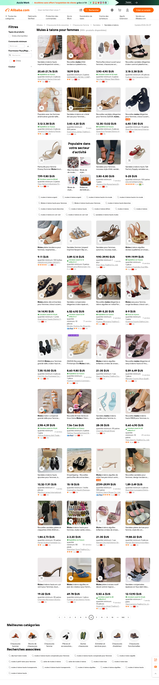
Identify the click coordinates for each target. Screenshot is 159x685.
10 (112, 617)
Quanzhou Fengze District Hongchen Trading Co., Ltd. (108, 131)
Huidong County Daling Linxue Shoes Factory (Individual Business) (137, 321)
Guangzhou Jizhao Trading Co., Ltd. (79, 132)
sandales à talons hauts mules (105, 215)
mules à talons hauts (78, 209)
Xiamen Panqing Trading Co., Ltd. (108, 376)
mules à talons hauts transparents (23, 667)
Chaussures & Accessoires (58, 25)
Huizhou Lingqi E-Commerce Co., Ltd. (79, 381)
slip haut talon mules (18, 656)
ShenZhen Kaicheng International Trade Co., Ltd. (137, 129)
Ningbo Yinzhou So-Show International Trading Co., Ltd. (79, 326)
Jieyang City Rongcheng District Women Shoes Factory (108, 184)
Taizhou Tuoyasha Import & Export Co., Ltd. (79, 433)
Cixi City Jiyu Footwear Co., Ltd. (50, 376)
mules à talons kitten (101, 209)
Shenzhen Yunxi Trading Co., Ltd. (79, 549)
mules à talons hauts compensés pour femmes (50, 656)
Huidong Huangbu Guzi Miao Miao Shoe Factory (137, 267)
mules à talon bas (99, 662)
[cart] (120, 10)
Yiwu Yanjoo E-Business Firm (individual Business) (50, 184)
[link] (155, 659)
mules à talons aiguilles (85, 667)
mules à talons (122, 209)
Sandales (96, 25)
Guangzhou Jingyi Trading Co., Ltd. (108, 606)
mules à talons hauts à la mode (99, 197)
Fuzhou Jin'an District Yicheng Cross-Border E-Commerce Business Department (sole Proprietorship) (79, 599)
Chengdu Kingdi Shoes (105, 431)
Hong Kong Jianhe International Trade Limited (50, 79)
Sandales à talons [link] (111, 25)
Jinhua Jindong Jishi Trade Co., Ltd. (50, 435)
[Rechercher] (92, 10)
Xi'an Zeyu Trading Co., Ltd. (107, 265)
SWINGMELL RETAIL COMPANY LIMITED (79, 77)
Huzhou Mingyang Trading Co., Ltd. (108, 321)
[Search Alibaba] (57, 10)
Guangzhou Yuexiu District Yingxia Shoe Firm (50, 319)
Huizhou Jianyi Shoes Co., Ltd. (108, 492)
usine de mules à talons (51, 662)
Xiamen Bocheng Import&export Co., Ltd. (137, 542)
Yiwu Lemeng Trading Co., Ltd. (137, 604)
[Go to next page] (128, 617)
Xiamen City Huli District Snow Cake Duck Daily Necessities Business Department (108, 542)
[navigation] (20, 321)
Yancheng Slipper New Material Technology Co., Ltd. (108, 79)
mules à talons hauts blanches (118, 203)
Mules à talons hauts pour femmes (52, 203)
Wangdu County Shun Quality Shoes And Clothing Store (137, 378)
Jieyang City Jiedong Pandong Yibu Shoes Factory (50, 131)
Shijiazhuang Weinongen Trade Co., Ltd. (79, 267)
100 (123, 617)
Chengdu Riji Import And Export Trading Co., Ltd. (50, 599)
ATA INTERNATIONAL (134, 182)
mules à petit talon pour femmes (22, 662)
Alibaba (40, 25)
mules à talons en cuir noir (49, 215)
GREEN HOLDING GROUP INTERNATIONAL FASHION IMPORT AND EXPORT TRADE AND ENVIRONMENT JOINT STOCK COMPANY (50, 262)
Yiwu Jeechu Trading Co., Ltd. (137, 440)
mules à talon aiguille (126, 656)
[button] (80, 10)
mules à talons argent (47, 197)
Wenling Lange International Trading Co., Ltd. (50, 492)
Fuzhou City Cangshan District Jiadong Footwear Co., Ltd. (137, 77)
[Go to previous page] (59, 617)
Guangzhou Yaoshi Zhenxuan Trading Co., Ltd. (79, 490)
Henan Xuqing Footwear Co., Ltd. (50, 542)
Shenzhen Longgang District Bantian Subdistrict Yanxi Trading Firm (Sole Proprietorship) (137, 490)
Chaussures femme (81, 25)
